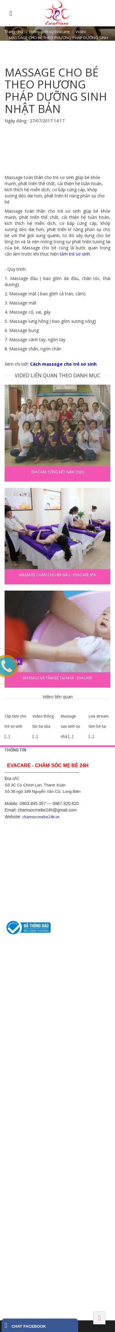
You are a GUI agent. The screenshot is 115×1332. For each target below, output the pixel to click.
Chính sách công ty (20, 979)
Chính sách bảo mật (21, 972)
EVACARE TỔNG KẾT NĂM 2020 (57, 472)
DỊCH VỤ (12, 1002)
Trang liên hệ (15, 964)
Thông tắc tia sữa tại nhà (25, 1022)
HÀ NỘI (11, 1052)
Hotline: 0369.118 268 (22, 1122)
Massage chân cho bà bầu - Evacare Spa (57, 574)
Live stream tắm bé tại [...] (99, 726)
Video (80, 31)
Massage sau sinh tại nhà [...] (70, 726)
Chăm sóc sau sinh (20, 1037)
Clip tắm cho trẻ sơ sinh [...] (15, 726)
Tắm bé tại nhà (17, 1015)
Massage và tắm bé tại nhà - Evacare (57, 678)
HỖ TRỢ (12, 952)
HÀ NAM (12, 1258)
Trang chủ (14, 31)
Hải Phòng (15, 1223)
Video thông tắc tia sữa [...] (43, 726)
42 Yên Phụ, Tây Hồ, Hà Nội (28, 1064)
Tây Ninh (14, 1293)
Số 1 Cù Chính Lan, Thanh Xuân (31, 1072)
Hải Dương (16, 1102)
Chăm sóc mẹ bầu (20, 1029)
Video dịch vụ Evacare (49, 31)
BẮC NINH (14, 1187)
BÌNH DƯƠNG (17, 1137)
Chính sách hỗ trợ (19, 986)
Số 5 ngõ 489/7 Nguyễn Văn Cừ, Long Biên (40, 1079)
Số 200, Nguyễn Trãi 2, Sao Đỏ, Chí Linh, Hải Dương (48, 1114)
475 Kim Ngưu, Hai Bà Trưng (28, 1086)
